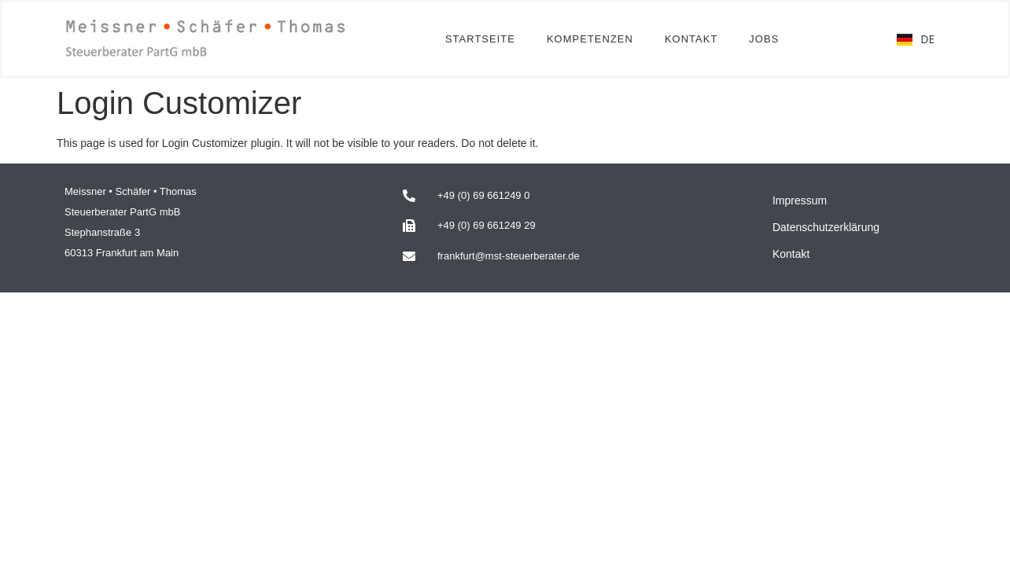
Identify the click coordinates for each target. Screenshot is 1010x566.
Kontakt (691, 39)
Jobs (764, 39)
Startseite (480, 39)
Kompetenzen (590, 39)
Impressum (799, 200)
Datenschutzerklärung (825, 227)
